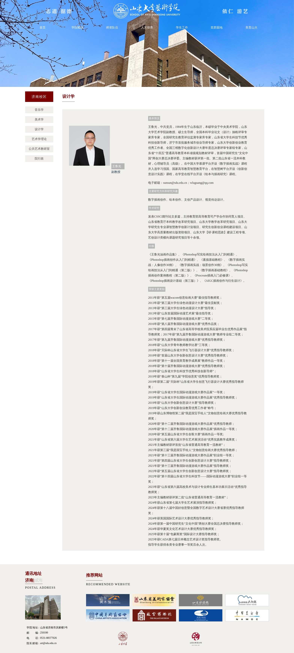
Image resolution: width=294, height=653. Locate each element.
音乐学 (39, 109)
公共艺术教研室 (39, 148)
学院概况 (77, 27)
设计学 (39, 129)
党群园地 (217, 27)
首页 (43, 27)
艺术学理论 (39, 139)
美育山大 (251, 27)
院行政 (39, 158)
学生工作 (182, 27)
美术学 (39, 119)
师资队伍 (112, 27)
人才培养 (147, 27)
